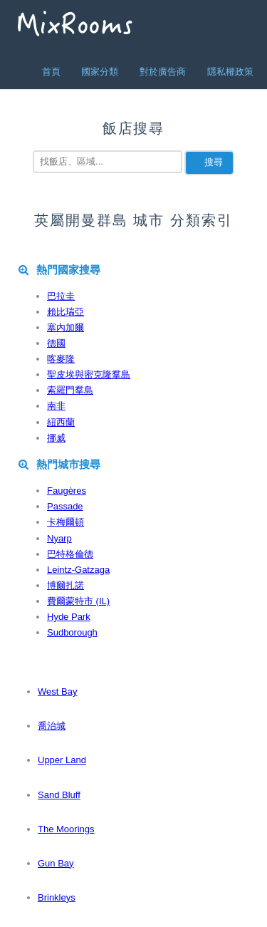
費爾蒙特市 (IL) (78, 601)
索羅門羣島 (70, 390)
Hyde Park (68, 616)
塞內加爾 (65, 327)
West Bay (57, 691)
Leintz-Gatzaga (78, 569)
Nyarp (59, 538)
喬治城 (52, 725)
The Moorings (66, 829)
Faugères (66, 490)
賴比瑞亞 (65, 311)
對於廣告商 (163, 71)
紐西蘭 (61, 422)
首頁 (51, 71)
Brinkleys (56, 897)
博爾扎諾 (65, 585)
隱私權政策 (230, 71)
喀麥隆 (61, 358)
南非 (56, 405)
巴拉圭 (61, 296)
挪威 (56, 438)
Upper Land (62, 760)
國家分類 (99, 71)
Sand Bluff (59, 794)
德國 (56, 343)
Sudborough (72, 632)
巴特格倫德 (70, 554)
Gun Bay (56, 863)
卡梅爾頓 (65, 522)
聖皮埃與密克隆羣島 (88, 374)
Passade (65, 506)
